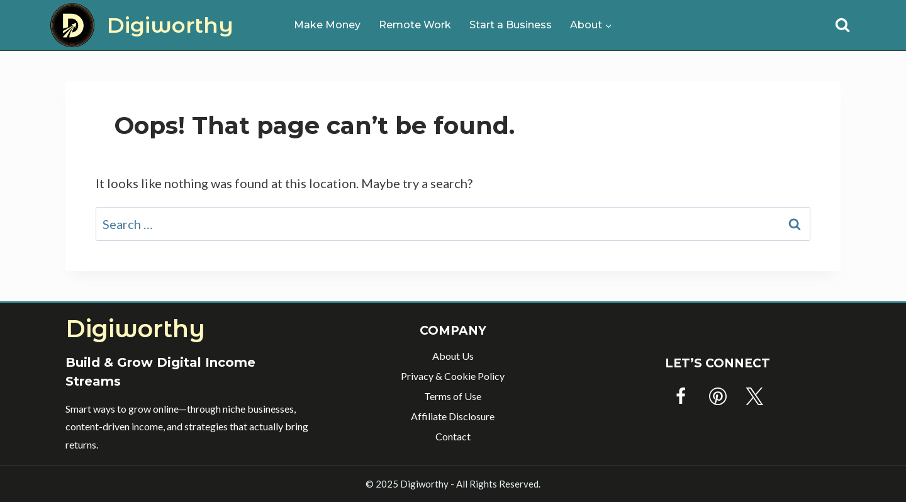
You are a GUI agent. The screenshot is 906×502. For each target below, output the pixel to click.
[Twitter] (754, 396)
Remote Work (415, 25)
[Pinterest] (717, 396)
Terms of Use (452, 396)
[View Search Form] (842, 25)
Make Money (327, 25)
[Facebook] (680, 396)
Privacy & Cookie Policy (453, 376)
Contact (453, 436)
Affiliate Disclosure (453, 416)
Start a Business (510, 25)
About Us (453, 356)
